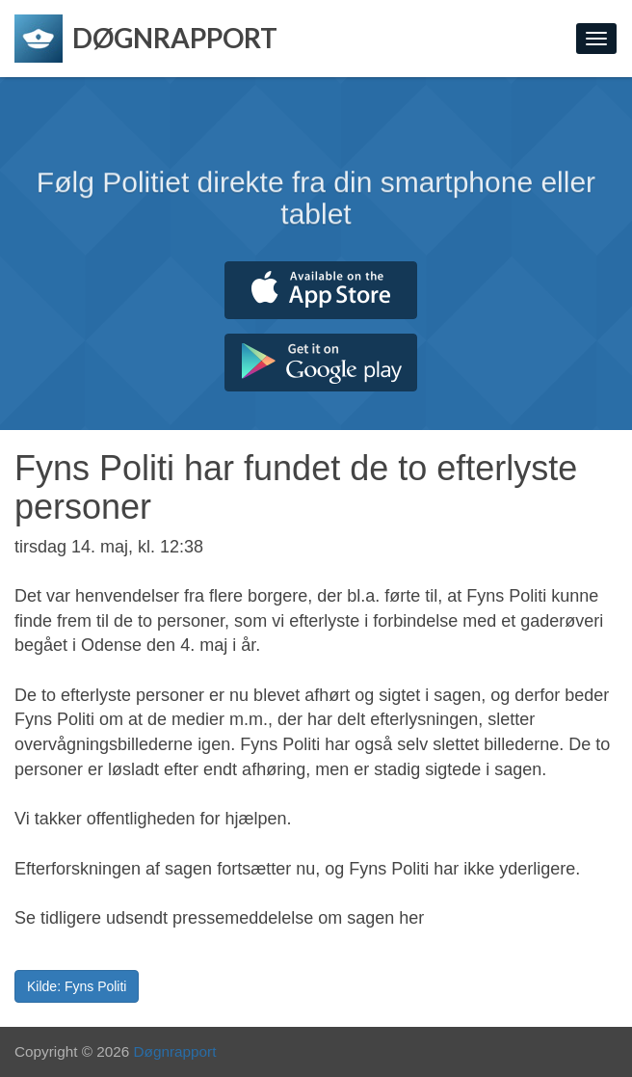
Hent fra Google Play (320, 362)
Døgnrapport (175, 1051)
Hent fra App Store (320, 290)
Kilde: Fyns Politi (76, 986)
